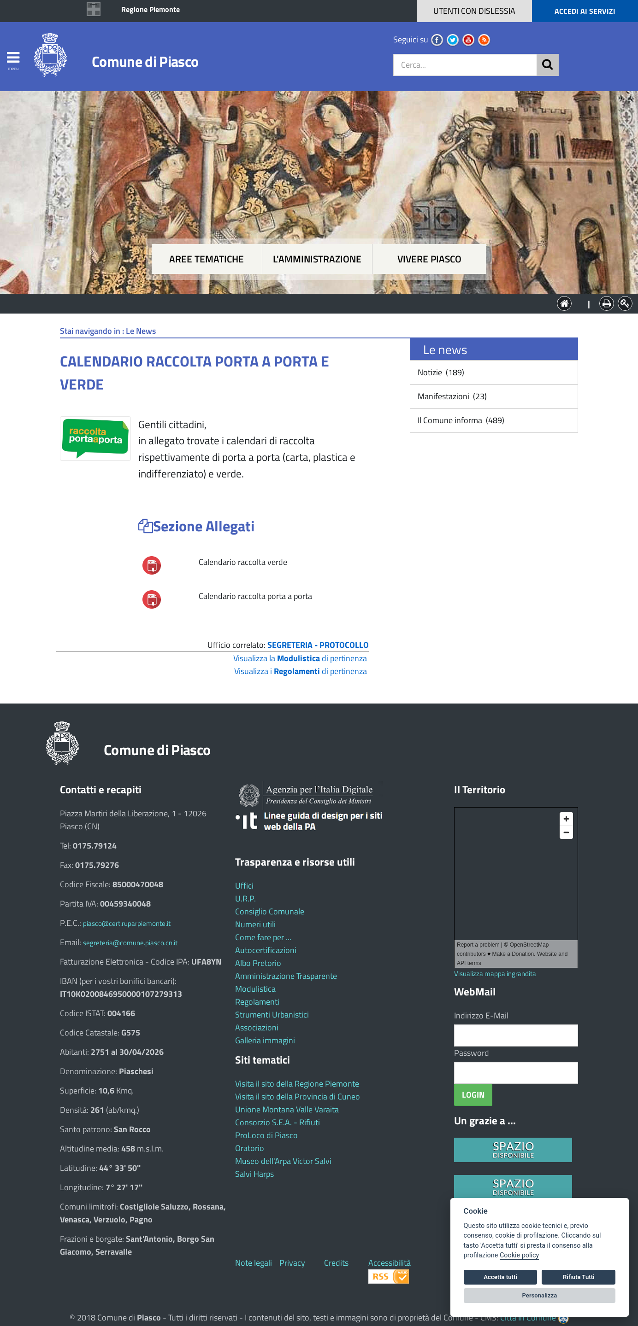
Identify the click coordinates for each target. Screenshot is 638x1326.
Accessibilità (389, 1262)
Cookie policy (519, 1255)
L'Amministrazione (312, 303)
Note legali (253, 1262)
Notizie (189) (440, 372)
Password (471, 1053)
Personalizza (539, 1295)
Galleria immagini (265, 1040)
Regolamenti (257, 1001)
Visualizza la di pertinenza (300, 658)
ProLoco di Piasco (266, 1135)
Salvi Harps (254, 1174)
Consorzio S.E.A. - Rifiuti (277, 1122)
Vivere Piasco (429, 259)
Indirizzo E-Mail (481, 1015)
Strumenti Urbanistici (272, 1014)
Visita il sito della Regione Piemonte (297, 1083)
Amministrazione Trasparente (286, 976)
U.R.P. (245, 898)
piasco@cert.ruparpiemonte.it (127, 923)
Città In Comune (528, 1317)
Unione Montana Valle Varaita (287, 1109)
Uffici (244, 885)
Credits (336, 1262)
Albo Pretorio (258, 963)
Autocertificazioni (265, 950)
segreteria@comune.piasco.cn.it (130, 942)
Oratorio (249, 1148)
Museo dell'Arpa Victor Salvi (283, 1161)
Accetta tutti (500, 1277)
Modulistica (255, 989)
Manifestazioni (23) (451, 396)
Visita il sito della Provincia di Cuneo (297, 1096)
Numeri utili (255, 924)
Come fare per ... (263, 937)
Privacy (292, 1262)
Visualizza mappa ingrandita (495, 973)
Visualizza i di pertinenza (300, 671)
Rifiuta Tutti (578, 1277)
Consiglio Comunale (269, 911)
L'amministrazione (317, 259)
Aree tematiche (206, 259)
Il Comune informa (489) (460, 420)
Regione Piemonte (150, 9)
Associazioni (256, 1027)
